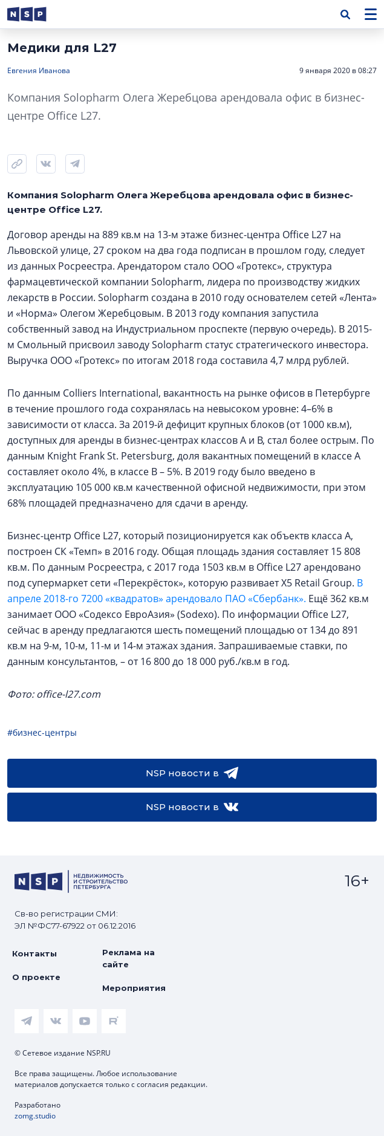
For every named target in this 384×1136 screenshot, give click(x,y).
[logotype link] (37, 14)
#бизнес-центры (42, 732)
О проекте (36, 977)
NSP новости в (192, 773)
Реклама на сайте (128, 958)
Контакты (34, 953)
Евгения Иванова (38, 70)
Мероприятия (134, 988)
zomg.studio (35, 1116)
